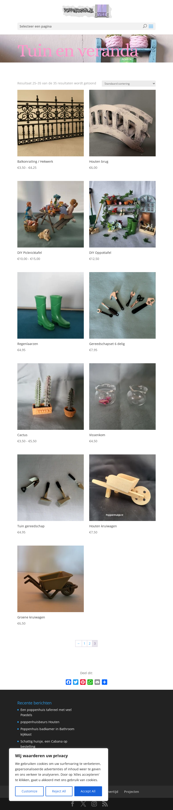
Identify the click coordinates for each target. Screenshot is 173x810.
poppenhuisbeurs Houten (39, 722)
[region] (58, 774)
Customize (29, 791)
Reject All (59, 791)
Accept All (88, 791)
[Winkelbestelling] (129, 84)
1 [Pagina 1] (84, 643)
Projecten (131, 791)
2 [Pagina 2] (90, 643)
